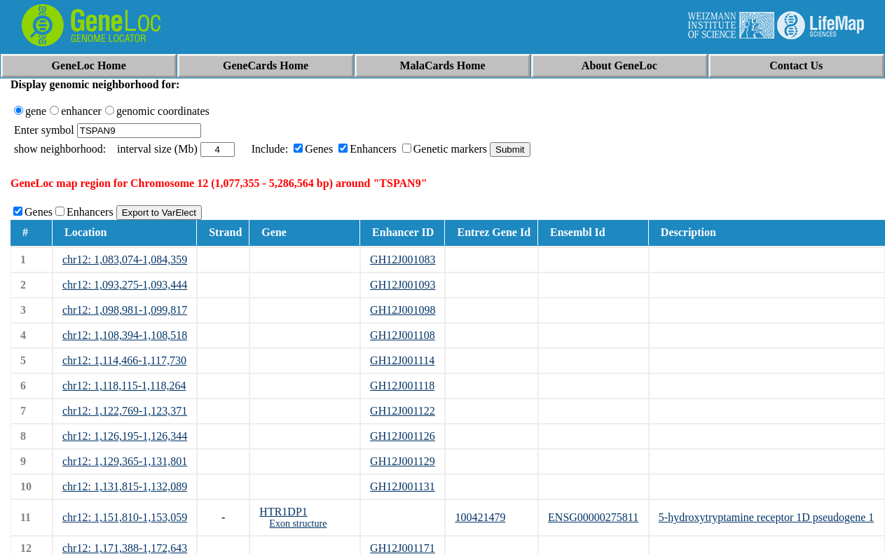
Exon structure (298, 523)
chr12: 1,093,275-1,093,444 (124, 285)
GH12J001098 (402, 310)
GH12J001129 (402, 461)
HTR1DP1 (283, 512)
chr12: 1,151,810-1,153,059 (124, 517)
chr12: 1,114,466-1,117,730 (124, 360)
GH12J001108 (402, 335)
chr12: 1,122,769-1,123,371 (124, 411)
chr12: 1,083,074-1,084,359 (124, 259)
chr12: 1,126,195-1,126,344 (124, 436)
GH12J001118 (402, 386)
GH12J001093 (402, 285)
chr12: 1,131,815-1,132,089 (124, 486)
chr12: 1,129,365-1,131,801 (124, 461)
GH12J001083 (402, 259)
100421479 (480, 517)
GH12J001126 (402, 436)
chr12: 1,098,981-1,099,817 (124, 310)
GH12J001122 (402, 411)
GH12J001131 (402, 486)
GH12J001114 (402, 360)
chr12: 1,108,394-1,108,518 (124, 335)
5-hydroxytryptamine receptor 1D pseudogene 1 (766, 517)
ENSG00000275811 (593, 517)
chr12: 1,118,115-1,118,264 (124, 386)
